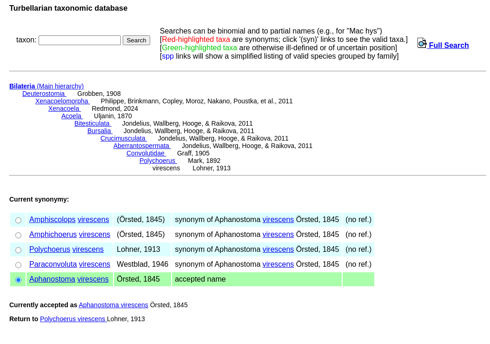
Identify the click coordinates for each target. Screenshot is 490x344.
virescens (93, 219)
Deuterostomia (44, 93)
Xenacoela (64, 108)
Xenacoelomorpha (62, 101)
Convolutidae (146, 153)
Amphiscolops (52, 219)
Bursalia (100, 131)
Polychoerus (158, 160)
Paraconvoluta (53, 264)
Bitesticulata (92, 123)
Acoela (72, 116)
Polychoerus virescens (73, 319)
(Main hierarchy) (46, 86)
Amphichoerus (53, 234)
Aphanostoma (52, 279)
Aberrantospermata (142, 145)
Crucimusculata (123, 138)
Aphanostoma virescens (113, 305)
